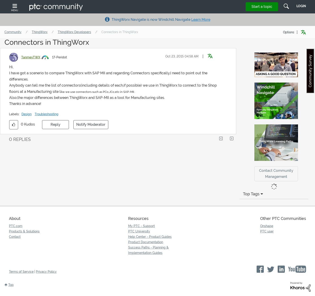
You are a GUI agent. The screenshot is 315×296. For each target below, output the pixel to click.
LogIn (301, 6)
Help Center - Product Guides (150, 237)
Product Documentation (145, 242)
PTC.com (15, 226)
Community (12, 32)
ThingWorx (39, 32)
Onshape (266, 226)
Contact (15, 237)
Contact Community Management (276, 173)
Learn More (200, 19)
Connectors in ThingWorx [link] (119, 32)
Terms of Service (21, 271)
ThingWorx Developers (74, 32)
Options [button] (288, 32)
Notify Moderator (90, 124)
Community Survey (310, 71)
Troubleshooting (46, 114)
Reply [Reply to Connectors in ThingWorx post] (55, 124)
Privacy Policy (46, 271)
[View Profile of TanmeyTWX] (30, 57)
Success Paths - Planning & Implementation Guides (148, 250)
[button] (202, 56)
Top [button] (11, 285)
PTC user (267, 231)
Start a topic (261, 6)
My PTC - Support (141, 226)
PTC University (139, 231)
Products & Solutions (24, 231)
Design (26, 114)
